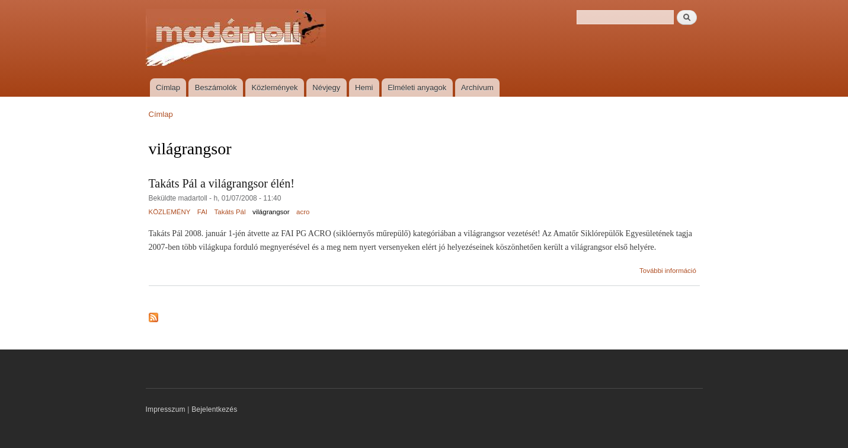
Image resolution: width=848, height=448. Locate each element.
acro (302, 211)
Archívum (477, 87)
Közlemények (274, 87)
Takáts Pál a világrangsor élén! (222, 183)
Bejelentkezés (214, 409)
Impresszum (165, 409)
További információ (667, 270)
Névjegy (326, 87)
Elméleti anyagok (417, 87)
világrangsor (271, 211)
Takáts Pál (230, 211)
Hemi (364, 87)
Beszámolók (216, 87)
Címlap (168, 87)
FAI (202, 211)
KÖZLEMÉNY (170, 211)
